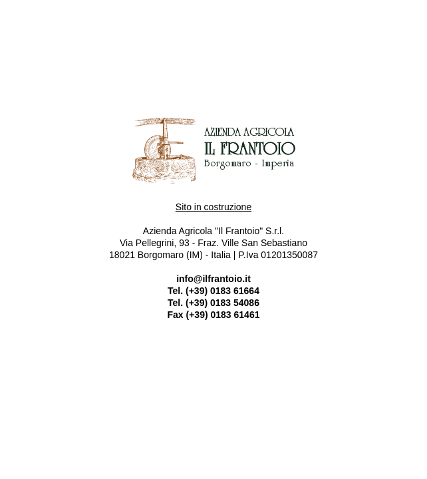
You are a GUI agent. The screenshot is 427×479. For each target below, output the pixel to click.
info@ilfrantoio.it (213, 278)
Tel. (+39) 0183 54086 (213, 302)
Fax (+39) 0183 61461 (214, 314)
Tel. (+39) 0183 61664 (213, 290)
